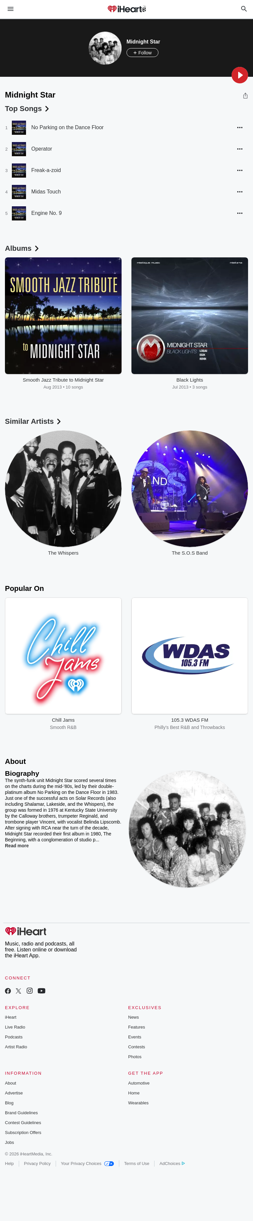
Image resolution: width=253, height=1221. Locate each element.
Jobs (9, 1142)
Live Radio (15, 1027)
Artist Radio (16, 1046)
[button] (240, 75)
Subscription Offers (23, 1132)
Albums (22, 248)
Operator (41, 149)
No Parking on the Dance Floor (67, 127)
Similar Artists (33, 421)
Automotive (139, 1083)
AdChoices (172, 1163)
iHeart (10, 1017)
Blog (9, 1102)
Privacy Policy (37, 1163)
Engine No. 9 (46, 213)
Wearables (138, 1102)
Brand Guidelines (21, 1112)
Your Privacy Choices (87, 1163)
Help (9, 1163)
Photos (134, 1056)
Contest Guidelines (23, 1122)
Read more (17, 845)
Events (134, 1036)
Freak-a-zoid (46, 170)
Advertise (14, 1092)
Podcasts (13, 1036)
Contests (136, 1046)
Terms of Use (137, 1163)
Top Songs (27, 108)
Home (134, 1092)
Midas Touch (46, 191)
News (133, 1017)
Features (136, 1027)
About (10, 1083)
